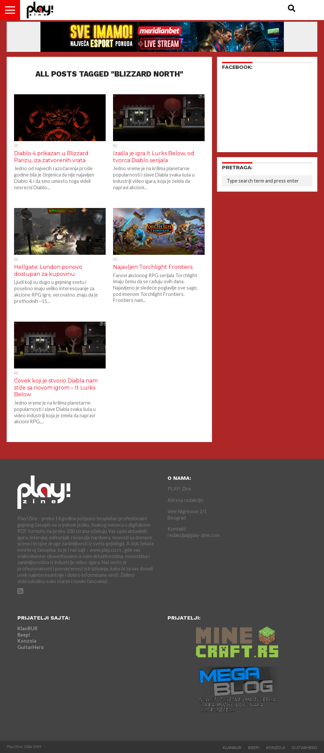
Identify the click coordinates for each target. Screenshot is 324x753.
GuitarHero (30, 647)
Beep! (23, 635)
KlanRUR (27, 628)
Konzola (26, 641)
